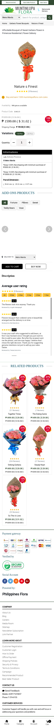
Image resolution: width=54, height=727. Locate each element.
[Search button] (49, 17)
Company (7, 606)
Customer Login (9, 650)
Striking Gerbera (14, 464)
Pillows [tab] (25, 202)
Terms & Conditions (11, 668)
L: (7, 184)
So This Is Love (14, 515)
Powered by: (8, 588)
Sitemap (6, 627)
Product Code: (11, 111)
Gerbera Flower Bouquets (19, 23)
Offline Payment (9, 657)
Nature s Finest (37, 23)
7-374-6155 (12, 697)
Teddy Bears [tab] (9, 208)
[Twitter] (10, 581)
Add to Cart (12, 266)
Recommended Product (12, 675)
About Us (6, 612)
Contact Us (8, 685)
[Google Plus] (27, 581)
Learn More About (12, 640)
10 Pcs (19, 133)
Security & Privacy (10, 664)
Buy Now (36, 266)
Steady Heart (39, 464)
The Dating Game (40, 414)
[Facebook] (4, 581)
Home (4, 23)
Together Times (14, 414)
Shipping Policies (9, 660)
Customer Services (12, 703)
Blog (4, 616)
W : (17, 184)
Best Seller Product (29, 2)
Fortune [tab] (13, 202)
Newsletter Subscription (13, 630)
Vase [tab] (21, 208)
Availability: (14, 105)
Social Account (10, 574)
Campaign (7, 671)
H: (27, 184)
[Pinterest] (21, 581)
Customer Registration (12, 646)
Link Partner (7, 634)
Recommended (11, 2)
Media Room (8, 623)
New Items (43, 2)
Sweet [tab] (35, 202)
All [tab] (5, 202)
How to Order (8, 653)
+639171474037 (14, 694)
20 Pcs (30, 133)
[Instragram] (16, 581)
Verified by (8, 556)
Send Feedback (11, 690)
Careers (5, 619)
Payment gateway (11, 533)
